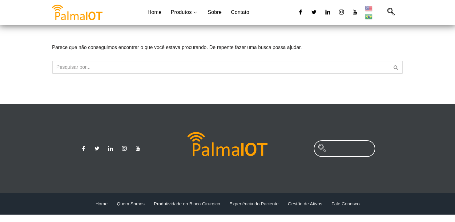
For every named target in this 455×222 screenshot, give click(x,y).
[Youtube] (355, 12)
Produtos (185, 12)
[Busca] (220, 67)
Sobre (215, 12)
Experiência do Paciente (254, 211)
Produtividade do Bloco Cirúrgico (186, 211)
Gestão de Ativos (305, 211)
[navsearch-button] (391, 12)
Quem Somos (129, 211)
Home (154, 12)
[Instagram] (341, 12)
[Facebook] (300, 12)
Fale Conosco (346, 211)
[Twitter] (314, 12)
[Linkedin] (327, 12)
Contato (240, 12)
